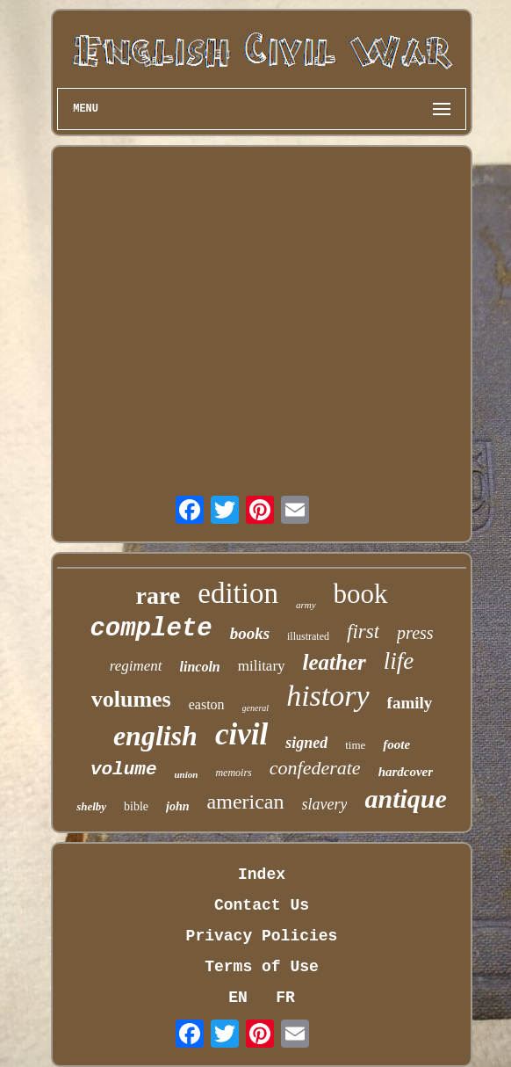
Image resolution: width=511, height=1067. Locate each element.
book (361, 593)
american (245, 801)
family (410, 702)
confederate (315, 768)
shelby (91, 806)
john (177, 806)
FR (285, 997)
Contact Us (261, 905)
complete (151, 628)
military (261, 665)
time (355, 744)
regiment (136, 665)
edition (238, 593)
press (415, 632)
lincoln (200, 666)
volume (123, 769)
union (186, 774)
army (306, 604)
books (250, 633)
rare (157, 595)
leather (334, 662)
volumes (131, 699)
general (256, 708)
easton (207, 704)
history (327, 695)
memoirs (233, 772)
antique (405, 798)
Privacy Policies (262, 936)
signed (306, 742)
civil (241, 734)
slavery (325, 804)
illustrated (308, 636)
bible (136, 806)
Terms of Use (262, 967)
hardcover (406, 772)
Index (261, 874)
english (155, 735)
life (399, 661)
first (363, 631)
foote (396, 744)
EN (238, 997)
